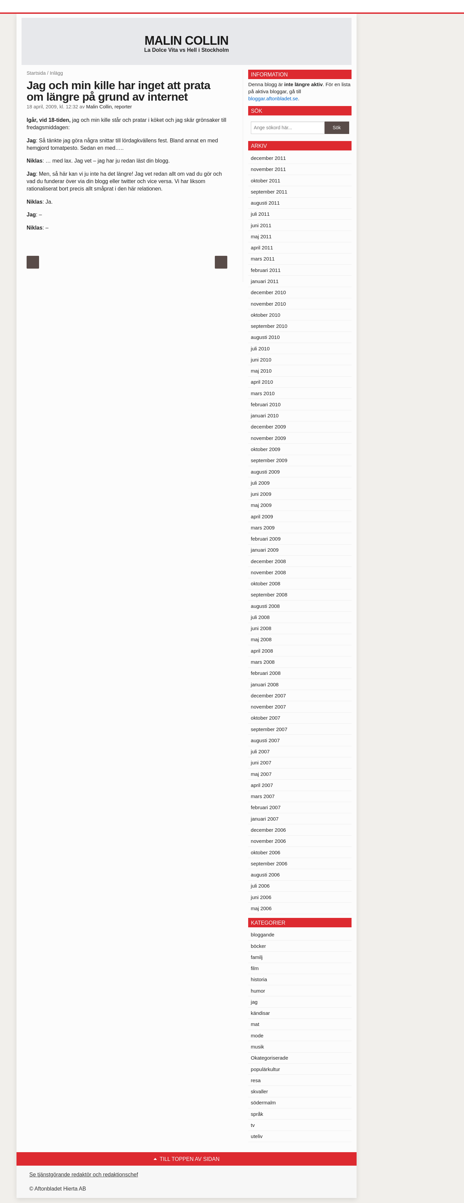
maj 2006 (261, 908)
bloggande (262, 934)
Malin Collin (186, 40)
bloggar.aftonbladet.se (273, 98)
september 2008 (269, 594)
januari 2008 (265, 684)
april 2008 (262, 651)
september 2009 (269, 460)
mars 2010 (263, 393)
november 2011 (268, 169)
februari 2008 (265, 673)
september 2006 (269, 863)
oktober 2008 (265, 583)
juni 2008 (261, 628)
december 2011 (268, 158)
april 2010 (262, 382)
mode (257, 1035)
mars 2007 (263, 796)
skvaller (259, 1091)
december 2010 (268, 292)
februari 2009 (265, 539)
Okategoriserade (269, 1058)
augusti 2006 (265, 875)
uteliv (257, 1136)
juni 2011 (261, 225)
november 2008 (268, 572)
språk (257, 1114)
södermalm (263, 1102)
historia (259, 979)
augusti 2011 (265, 203)
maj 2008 (261, 639)
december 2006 (268, 830)
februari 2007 (265, 807)
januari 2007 (265, 819)
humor (258, 991)
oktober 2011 (265, 180)
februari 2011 (265, 270)
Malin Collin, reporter (109, 106)
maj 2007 (261, 774)
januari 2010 (265, 415)
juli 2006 (260, 886)
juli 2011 (260, 214)
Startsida (36, 73)
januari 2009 (265, 550)
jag (254, 1002)
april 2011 (262, 247)
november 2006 (268, 841)
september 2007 (269, 729)
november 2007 (268, 707)
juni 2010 (261, 360)
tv (253, 1125)
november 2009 (268, 438)
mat (255, 1024)
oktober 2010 (265, 315)
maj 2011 (261, 236)
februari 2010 (265, 404)
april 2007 (262, 785)
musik (257, 1047)
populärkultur (265, 1069)
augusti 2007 (265, 740)
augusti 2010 (265, 337)
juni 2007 (261, 762)
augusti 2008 (265, 606)
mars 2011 (263, 259)
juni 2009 (261, 494)
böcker (258, 946)
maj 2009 (261, 505)
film (255, 968)
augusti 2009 (265, 472)
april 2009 (262, 516)
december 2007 (268, 695)
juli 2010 (260, 348)
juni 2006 (261, 897)
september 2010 (269, 326)
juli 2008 (260, 617)
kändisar (260, 1013)
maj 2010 (261, 371)
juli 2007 (260, 751)
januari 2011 (265, 281)
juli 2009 (260, 483)
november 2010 (268, 304)
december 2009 (268, 426)
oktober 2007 (265, 718)
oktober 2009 (265, 449)
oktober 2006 (265, 852)
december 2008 (268, 561)
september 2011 (269, 192)
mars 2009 (263, 527)
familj (257, 957)
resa (256, 1080)
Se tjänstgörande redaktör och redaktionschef (83, 1174)
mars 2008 (263, 662)
